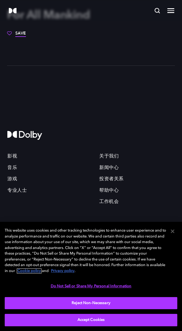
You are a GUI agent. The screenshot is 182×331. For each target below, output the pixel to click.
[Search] (157, 11)
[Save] (16, 35)
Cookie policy (29, 271)
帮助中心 (109, 190)
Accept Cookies (91, 320)
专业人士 (17, 190)
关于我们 (109, 156)
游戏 (12, 179)
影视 (12, 156)
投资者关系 (111, 179)
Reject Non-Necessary (91, 303)
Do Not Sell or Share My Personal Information (91, 286)
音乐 (12, 168)
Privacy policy (63, 271)
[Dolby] (12, 11)
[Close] (172, 231)
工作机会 (109, 201)
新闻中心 (109, 168)
